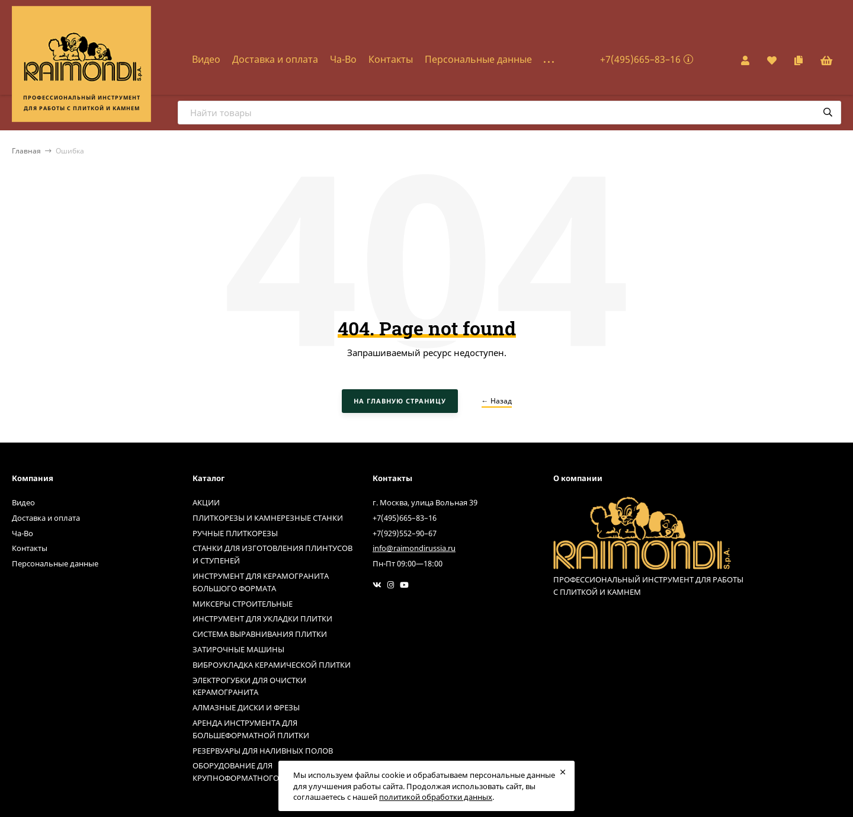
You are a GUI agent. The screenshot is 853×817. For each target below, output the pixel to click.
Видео (206, 59)
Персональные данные (478, 59)
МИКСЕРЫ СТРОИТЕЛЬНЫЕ (243, 603)
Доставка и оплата (275, 59)
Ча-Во (343, 59)
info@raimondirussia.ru (414, 548)
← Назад (497, 401)
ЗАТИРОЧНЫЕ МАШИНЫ (238, 649)
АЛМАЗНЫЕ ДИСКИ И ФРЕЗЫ (246, 707)
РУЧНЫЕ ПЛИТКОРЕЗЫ (235, 533)
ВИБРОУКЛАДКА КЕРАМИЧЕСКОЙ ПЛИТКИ (272, 664)
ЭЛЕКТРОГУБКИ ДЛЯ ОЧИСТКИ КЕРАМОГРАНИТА (249, 686)
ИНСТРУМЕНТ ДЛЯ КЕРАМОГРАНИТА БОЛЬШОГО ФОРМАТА (261, 582)
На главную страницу (400, 400)
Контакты (390, 59)
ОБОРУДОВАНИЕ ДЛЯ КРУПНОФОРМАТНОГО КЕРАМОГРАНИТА (270, 771)
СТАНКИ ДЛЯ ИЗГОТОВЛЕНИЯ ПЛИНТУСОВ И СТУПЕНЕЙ (272, 554)
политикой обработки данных (435, 797)
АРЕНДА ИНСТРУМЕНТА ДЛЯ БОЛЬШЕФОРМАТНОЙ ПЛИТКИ (251, 729)
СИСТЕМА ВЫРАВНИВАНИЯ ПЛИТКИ (260, 634)
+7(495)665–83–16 (640, 59)
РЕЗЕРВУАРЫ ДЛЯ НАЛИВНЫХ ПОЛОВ (263, 750)
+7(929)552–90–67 (405, 533)
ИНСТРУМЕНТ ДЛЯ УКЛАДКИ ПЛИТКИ (262, 618)
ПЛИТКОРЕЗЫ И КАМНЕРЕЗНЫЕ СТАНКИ (268, 517)
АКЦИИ (206, 502)
